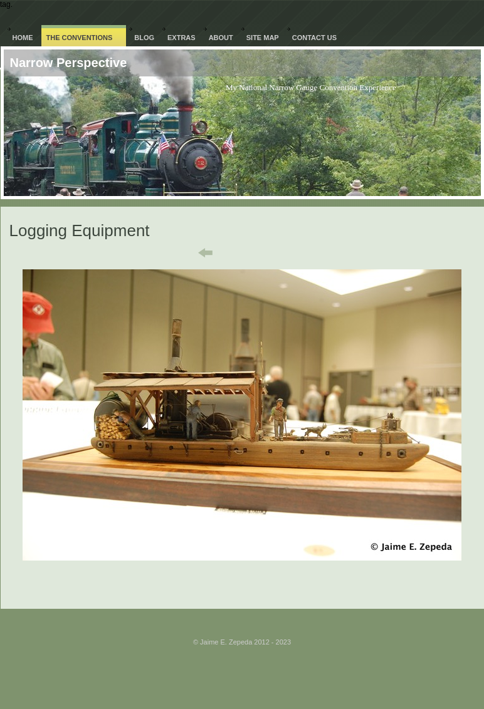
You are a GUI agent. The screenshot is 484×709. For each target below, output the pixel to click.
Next (295, 253)
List (249, 253)
